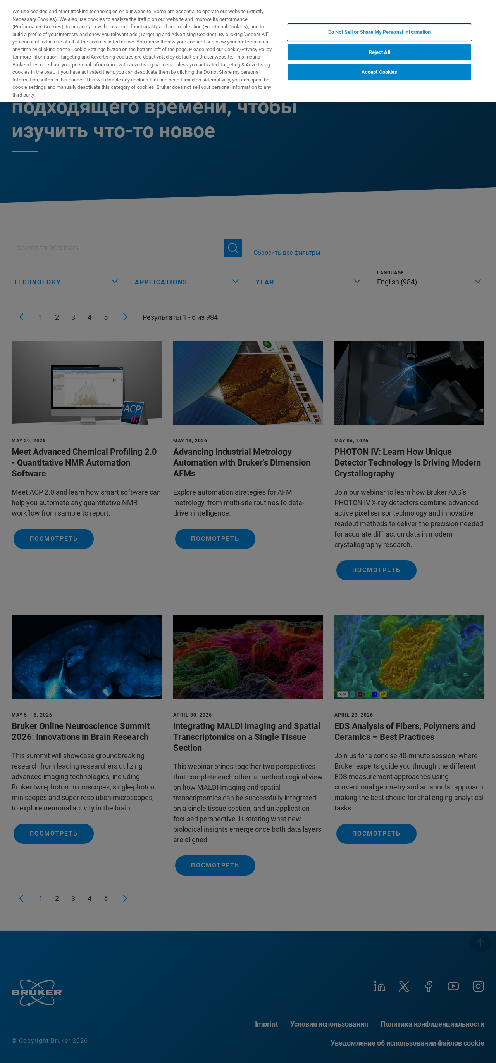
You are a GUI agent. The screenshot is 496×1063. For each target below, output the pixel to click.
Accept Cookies (380, 72)
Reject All (379, 52)
